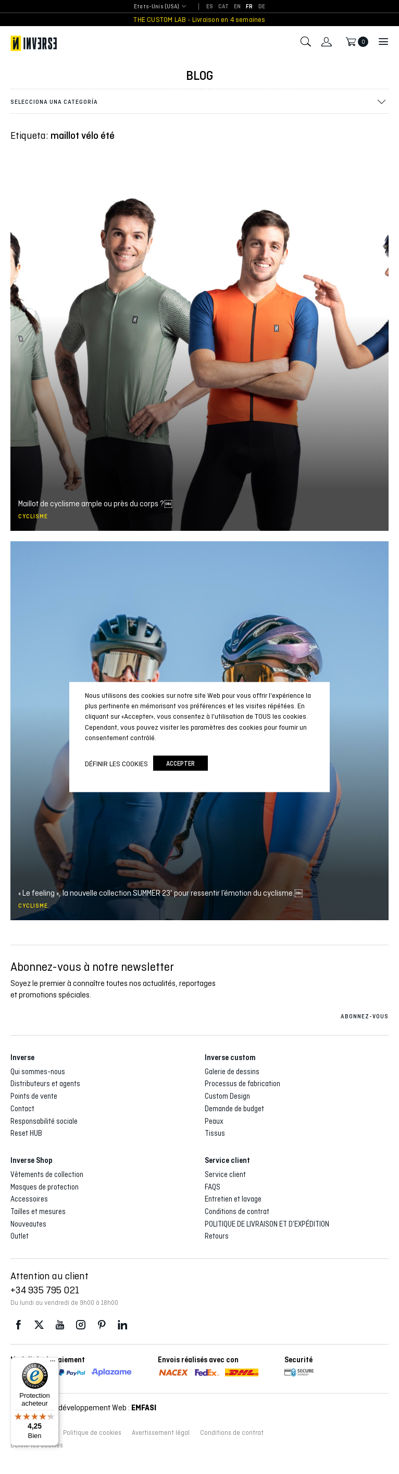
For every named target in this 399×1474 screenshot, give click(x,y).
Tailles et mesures (38, 1211)
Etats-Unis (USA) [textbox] (156, 6)
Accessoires (29, 1199)
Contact (22, 1108)
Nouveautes (28, 1224)
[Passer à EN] (237, 7)
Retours (217, 1236)
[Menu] (52, 1363)
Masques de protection (44, 1187)
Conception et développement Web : (83, 1407)
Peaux (214, 1121)
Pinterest (101, 1325)
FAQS (212, 1187)
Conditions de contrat (237, 1211)
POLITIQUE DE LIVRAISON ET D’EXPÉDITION (267, 1224)
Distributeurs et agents (45, 1083)
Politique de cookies (92, 1432)
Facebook (18, 1325)
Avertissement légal (161, 1432)
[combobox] (156, 7)
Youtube (60, 1325)
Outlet (19, 1236)
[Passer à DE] (261, 7)
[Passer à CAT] (223, 7)
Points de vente (33, 1096)
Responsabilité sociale (44, 1121)
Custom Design (227, 1096)
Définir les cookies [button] (116, 763)
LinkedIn (122, 1325)
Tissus (215, 1133)
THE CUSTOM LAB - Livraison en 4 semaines (199, 19)
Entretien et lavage (233, 1199)
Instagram (81, 1325)
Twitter (39, 1325)
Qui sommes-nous (37, 1071)
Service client (225, 1174)
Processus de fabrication (242, 1083)
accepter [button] (180, 763)
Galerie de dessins (232, 1071)
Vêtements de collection (46, 1174)
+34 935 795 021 (44, 1289)
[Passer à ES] (209, 7)
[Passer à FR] (249, 7)
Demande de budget (234, 1108)
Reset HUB (26, 1133)
